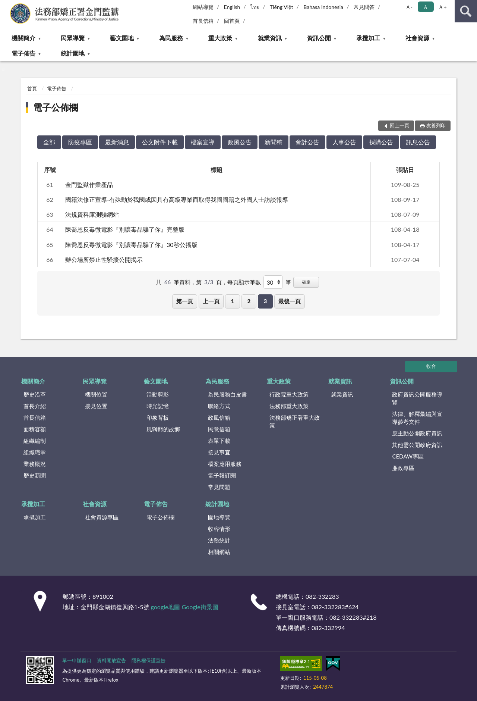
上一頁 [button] (211, 301)
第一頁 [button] (184, 301)
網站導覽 (203, 7)
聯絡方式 (219, 406)
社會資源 (417, 37)
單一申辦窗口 (76, 660)
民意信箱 (219, 429)
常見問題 (219, 486)
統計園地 (73, 53)
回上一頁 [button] (399, 125)
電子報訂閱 (222, 475)
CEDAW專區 (408, 456)
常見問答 (364, 7)
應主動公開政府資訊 (417, 433)
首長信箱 (203, 21)
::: (6, 6)
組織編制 (34, 440)
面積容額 (34, 429)
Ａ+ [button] (442, 7)
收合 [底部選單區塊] (431, 366)
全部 (49, 141)
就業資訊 (270, 37)
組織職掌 (34, 452)
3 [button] (265, 301)
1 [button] (232, 301)
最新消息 (117, 141)
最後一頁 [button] (289, 301)
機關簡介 (23, 37)
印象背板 (157, 417)
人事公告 (344, 141)
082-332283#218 (353, 617)
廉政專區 (403, 467)
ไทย (254, 7)
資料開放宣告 (111, 660)
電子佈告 (23, 53)
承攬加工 (368, 37)
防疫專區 (80, 141)
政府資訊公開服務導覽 (417, 398)
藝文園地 (122, 37)
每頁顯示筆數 (244, 282)
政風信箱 (219, 417)
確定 (306, 281)
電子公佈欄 (55, 107)
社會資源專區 (102, 517)
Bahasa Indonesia (323, 7)
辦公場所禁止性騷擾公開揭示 (104, 259)
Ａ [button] (425, 7)
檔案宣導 (203, 141)
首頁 (32, 88)
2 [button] (249, 301)
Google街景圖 (200, 606)
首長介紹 (34, 406)
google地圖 (165, 606)
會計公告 (307, 141)
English (232, 7)
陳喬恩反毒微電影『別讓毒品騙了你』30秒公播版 (131, 244)
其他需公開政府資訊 (417, 444)
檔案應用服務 (224, 463)
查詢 (466, 11)
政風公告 (240, 141)
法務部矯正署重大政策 (294, 421)
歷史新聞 (34, 475)
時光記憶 (157, 406)
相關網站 (219, 551)
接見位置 (96, 406)
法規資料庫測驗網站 (92, 214)
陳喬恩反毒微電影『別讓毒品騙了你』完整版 (124, 229)
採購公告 (381, 141)
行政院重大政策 (289, 394)
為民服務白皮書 (227, 394)
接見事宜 (219, 452)
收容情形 (219, 528)
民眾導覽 (73, 37)
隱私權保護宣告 (148, 660)
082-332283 (322, 596)
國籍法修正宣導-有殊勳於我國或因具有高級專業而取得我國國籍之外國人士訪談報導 (176, 199)
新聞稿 (273, 141)
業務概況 (34, 463)
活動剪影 (157, 394)
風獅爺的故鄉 (163, 429)
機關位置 (96, 394)
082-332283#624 (335, 606)
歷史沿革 (34, 394)
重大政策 (220, 37)
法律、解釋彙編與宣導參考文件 (417, 417)
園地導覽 (219, 517)
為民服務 (171, 37)
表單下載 (219, 440)
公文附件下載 (160, 141)
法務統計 (219, 540)
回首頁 (232, 21)
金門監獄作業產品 (89, 184)
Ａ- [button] (409, 7)
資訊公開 (319, 37)
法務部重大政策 (289, 406)
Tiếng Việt (281, 7)
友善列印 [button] (436, 125)
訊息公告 (418, 141)
